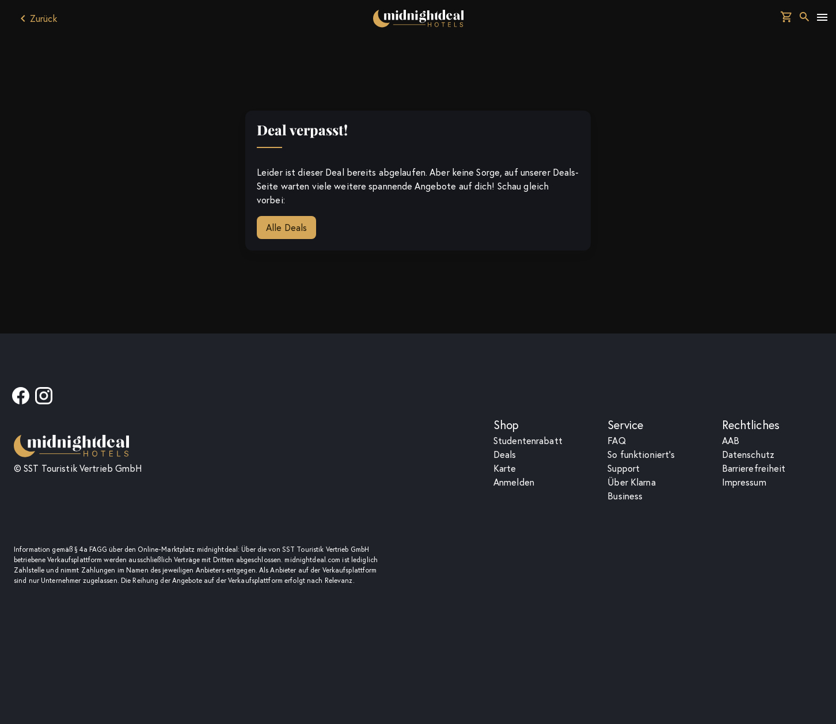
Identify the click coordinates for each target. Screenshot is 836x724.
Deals (504, 454)
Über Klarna (631, 482)
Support (623, 468)
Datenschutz (748, 454)
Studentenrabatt (528, 440)
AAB (730, 440)
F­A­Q (616, 440)
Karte (504, 468)
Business (625, 496)
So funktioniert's (641, 454)
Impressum (744, 482)
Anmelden (513, 482)
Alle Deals (286, 227)
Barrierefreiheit (754, 468)
